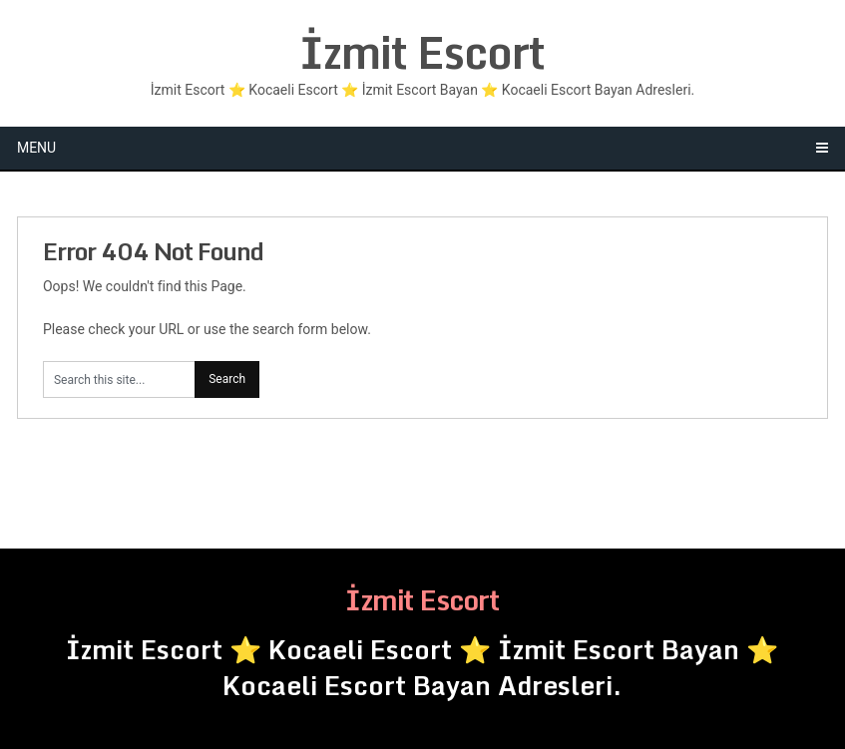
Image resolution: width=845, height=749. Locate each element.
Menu (36, 148)
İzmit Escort (422, 52)
